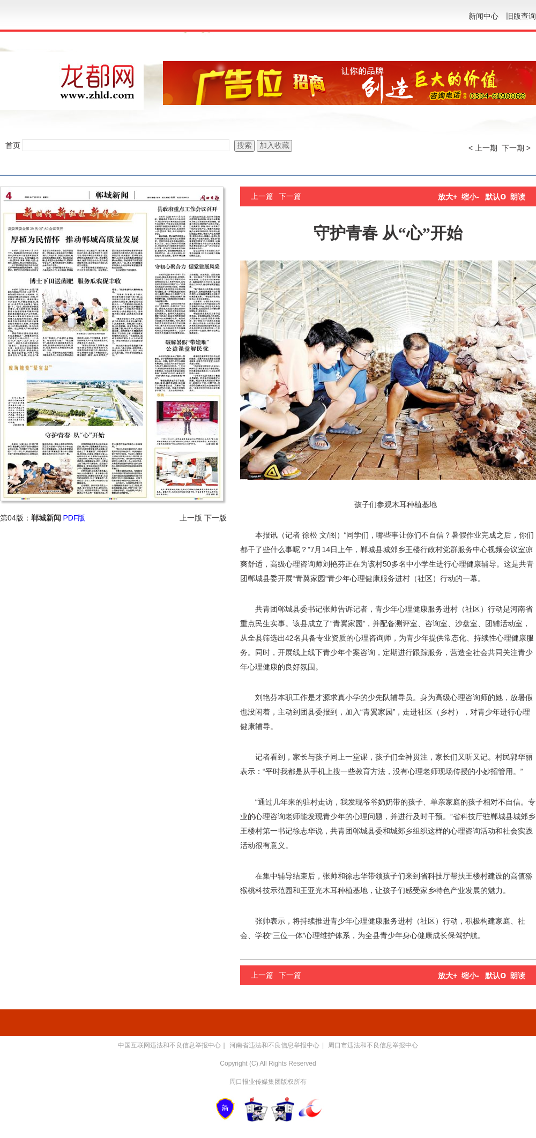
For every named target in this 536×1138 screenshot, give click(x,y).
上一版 (191, 518)
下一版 (215, 518)
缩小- (470, 196)
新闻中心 (483, 16)
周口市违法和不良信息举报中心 (373, 1045)
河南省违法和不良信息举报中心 (274, 1045)
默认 (495, 196)
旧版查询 (521, 16)
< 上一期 (482, 148)
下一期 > (516, 148)
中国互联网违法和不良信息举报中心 (169, 1045)
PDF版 (74, 518)
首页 (12, 145)
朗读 (517, 196)
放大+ (447, 196)
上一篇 (262, 196)
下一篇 (290, 196)
